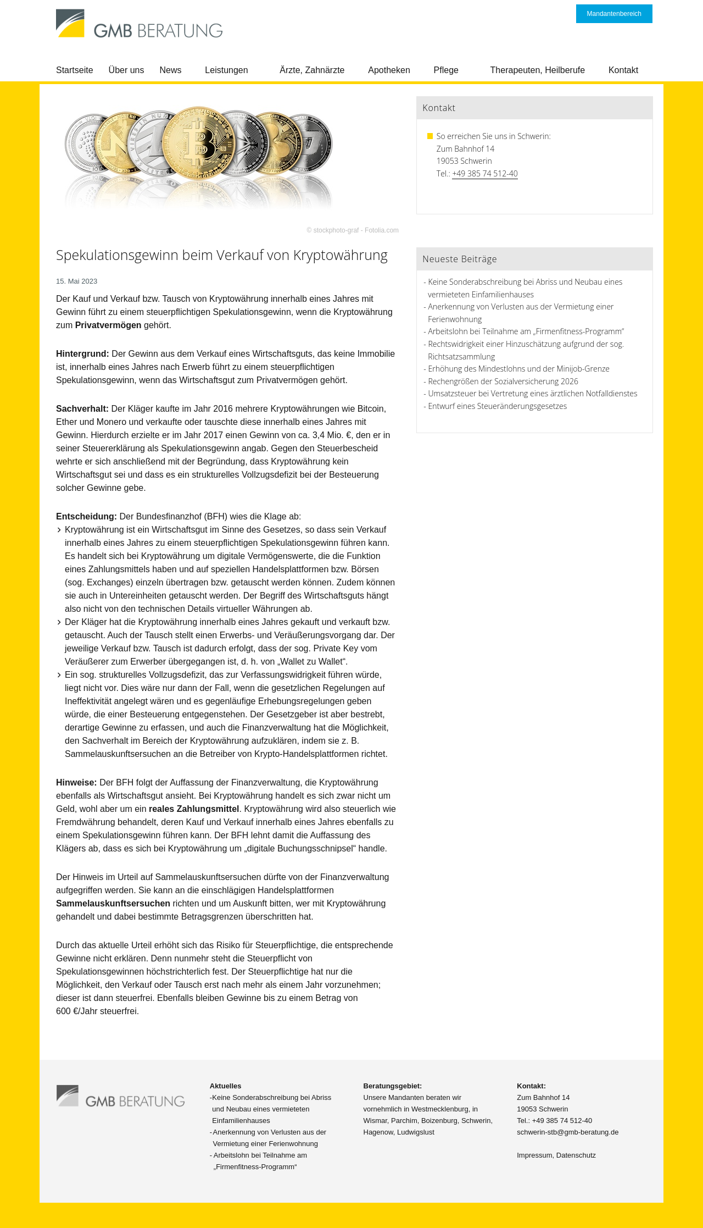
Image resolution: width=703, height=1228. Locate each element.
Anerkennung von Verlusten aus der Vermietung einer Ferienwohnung (270, 1138)
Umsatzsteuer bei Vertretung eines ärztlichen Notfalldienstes (533, 393)
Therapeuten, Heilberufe (537, 70)
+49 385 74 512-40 (484, 173)
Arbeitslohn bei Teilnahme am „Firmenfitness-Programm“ (526, 331)
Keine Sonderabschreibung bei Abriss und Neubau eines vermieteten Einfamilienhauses (271, 1109)
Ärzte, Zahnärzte (312, 70)
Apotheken (389, 70)
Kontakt (623, 70)
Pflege (446, 70)
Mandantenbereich (614, 14)
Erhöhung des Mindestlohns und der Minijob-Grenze (519, 368)
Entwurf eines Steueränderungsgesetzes (497, 406)
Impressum (534, 1155)
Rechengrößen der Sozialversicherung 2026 (503, 381)
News (171, 70)
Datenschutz (576, 1155)
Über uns (126, 70)
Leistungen (226, 70)
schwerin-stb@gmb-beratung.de (567, 1132)
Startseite (74, 70)
